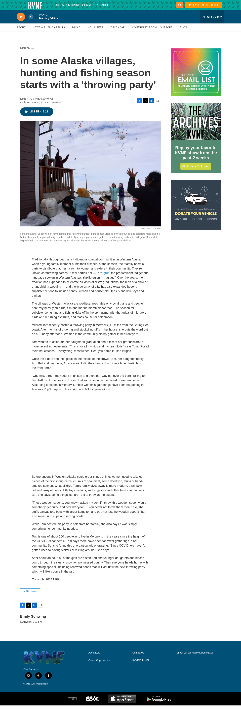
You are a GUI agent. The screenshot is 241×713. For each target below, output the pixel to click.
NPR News (27, 55)
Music (76, 35)
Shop (183, 35)
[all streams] (212, 24)
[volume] (31, 24)
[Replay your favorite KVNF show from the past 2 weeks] (196, 129)
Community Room (144, 35)
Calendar (118, 35)
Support (166, 35)
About (21, 35)
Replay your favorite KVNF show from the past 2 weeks (196, 160)
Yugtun (104, 280)
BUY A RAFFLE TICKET (206, 9)
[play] (21, 24)
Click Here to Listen (196, 174)
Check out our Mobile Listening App (195, 660)
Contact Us (138, 660)
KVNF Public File (141, 668)
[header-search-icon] (179, 9)
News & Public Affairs (49, 35)
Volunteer (96, 35)
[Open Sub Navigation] (28, 35)
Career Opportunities (99, 668)
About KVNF (94, 660)
